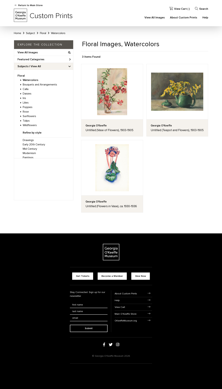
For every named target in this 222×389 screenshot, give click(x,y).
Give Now (140, 276)
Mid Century (30, 149)
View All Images (154, 17)
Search (201, 9)
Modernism (29, 153)
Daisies (27, 93)
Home (17, 33)
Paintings (28, 157)
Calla (25, 89)
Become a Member (112, 276)
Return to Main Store (30, 5)
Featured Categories (44, 59)
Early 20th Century (34, 144)
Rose (26, 111)
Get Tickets (82, 276)
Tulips (26, 120)
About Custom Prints (183, 17)
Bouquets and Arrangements (40, 84)
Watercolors (30, 80)
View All (36, 66)
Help (205, 17)
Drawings (28, 140)
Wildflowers (30, 125)
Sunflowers (29, 116)
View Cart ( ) (179, 9)
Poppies (27, 107)
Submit (89, 328)
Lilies (26, 102)
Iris (24, 98)
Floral (21, 75)
